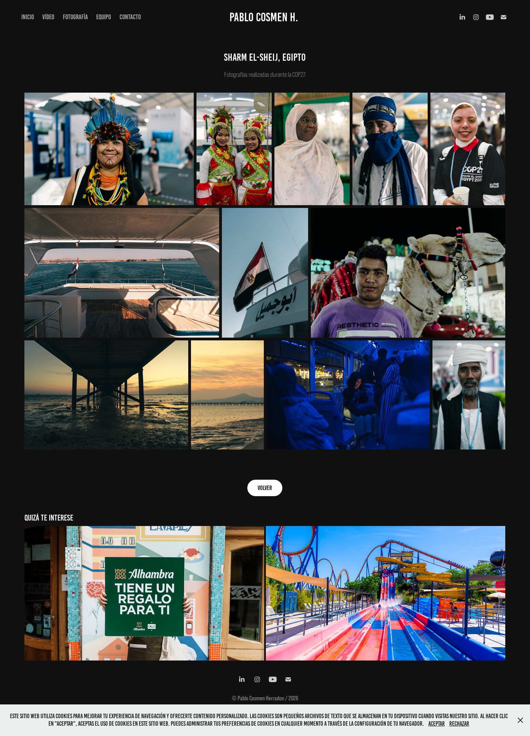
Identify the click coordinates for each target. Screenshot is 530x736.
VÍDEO (48, 17)
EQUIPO (103, 17)
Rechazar (459, 723)
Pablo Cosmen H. (263, 17)
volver (265, 487)
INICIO (27, 17)
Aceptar (436, 723)
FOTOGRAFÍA (75, 17)
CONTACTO (130, 17)
